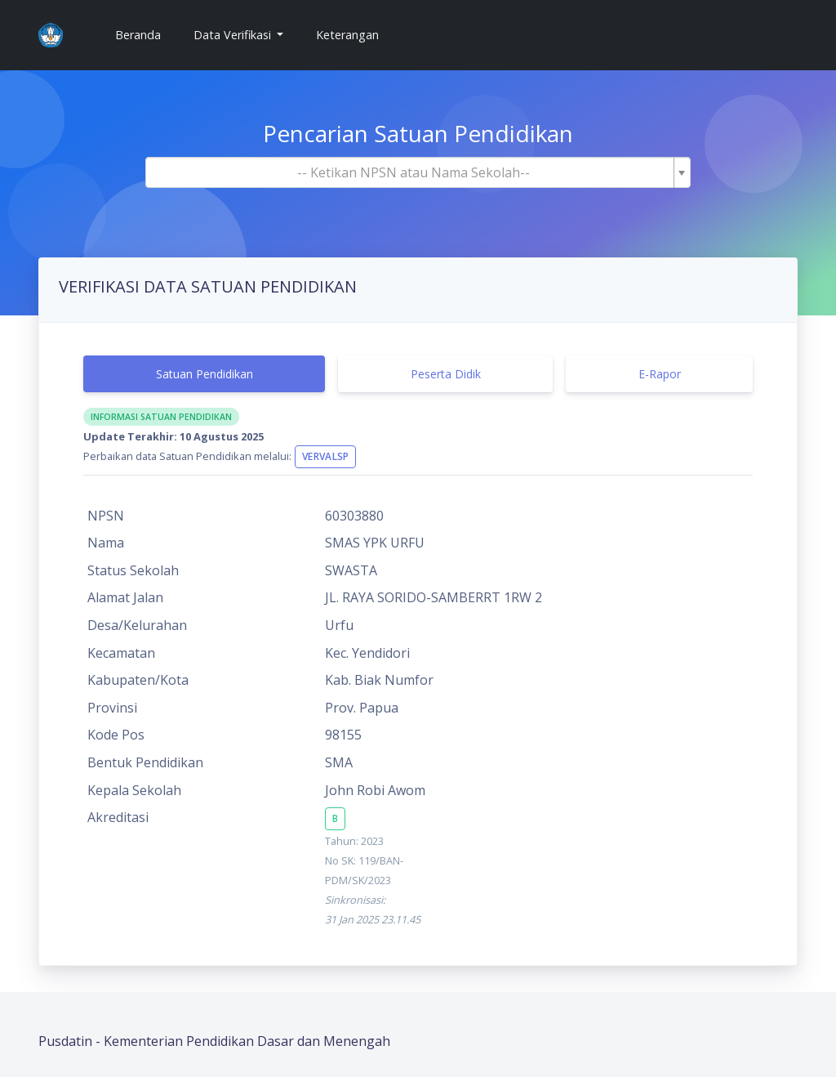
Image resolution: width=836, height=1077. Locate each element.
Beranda (144, 33)
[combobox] (418, 172)
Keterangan (347, 34)
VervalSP (325, 456)
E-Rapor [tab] (659, 374)
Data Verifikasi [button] (233, 34)
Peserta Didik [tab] (446, 374)
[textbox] (413, 172)
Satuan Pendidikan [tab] (204, 374)
